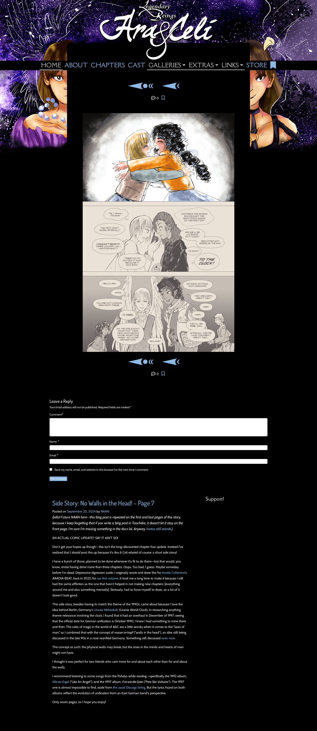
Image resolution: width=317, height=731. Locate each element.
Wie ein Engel (60, 682)
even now (168, 638)
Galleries (165, 65)
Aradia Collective (173, 573)
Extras (201, 65)
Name (53, 441)
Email (53, 455)
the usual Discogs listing (129, 687)
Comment (56, 414)
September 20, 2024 (81, 511)
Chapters (108, 65)
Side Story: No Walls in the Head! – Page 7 (103, 503)
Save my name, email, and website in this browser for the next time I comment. (101, 470)
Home (51, 65)
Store (256, 65)
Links (230, 65)
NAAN (105, 511)
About (76, 65)
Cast (136, 65)
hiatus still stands (158, 529)
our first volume (107, 578)
